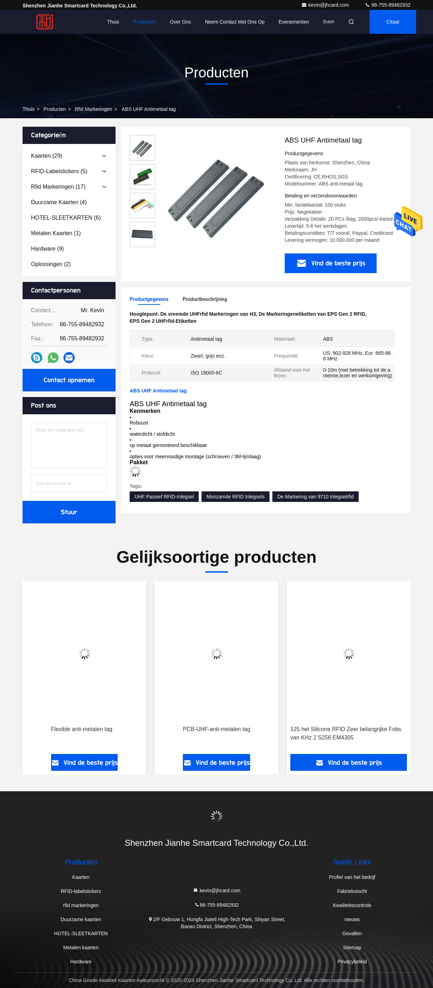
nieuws (352, 919)
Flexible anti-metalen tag (81, 729)
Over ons (180, 22)
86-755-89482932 (387, 5)
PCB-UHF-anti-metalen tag (216, 729)
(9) (47, 249)
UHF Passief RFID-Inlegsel (164, 496)
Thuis (113, 22)
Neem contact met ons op (235, 22)
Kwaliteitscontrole (352, 905)
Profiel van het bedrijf (352, 877)
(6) (66, 218)
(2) (51, 264)
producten (54, 109)
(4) (59, 202)
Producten (144, 22)
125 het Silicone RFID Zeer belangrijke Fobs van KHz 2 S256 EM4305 (345, 733)
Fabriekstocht (352, 891)
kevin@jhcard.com (325, 5)
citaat (393, 22)
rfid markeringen (93, 109)
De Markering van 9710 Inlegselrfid (315, 496)
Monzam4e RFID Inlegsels (235, 496)
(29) (46, 156)
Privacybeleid (352, 961)
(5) (59, 171)
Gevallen (352, 933)
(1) (56, 233)
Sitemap (352, 947)
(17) (58, 187)
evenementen (294, 22)
